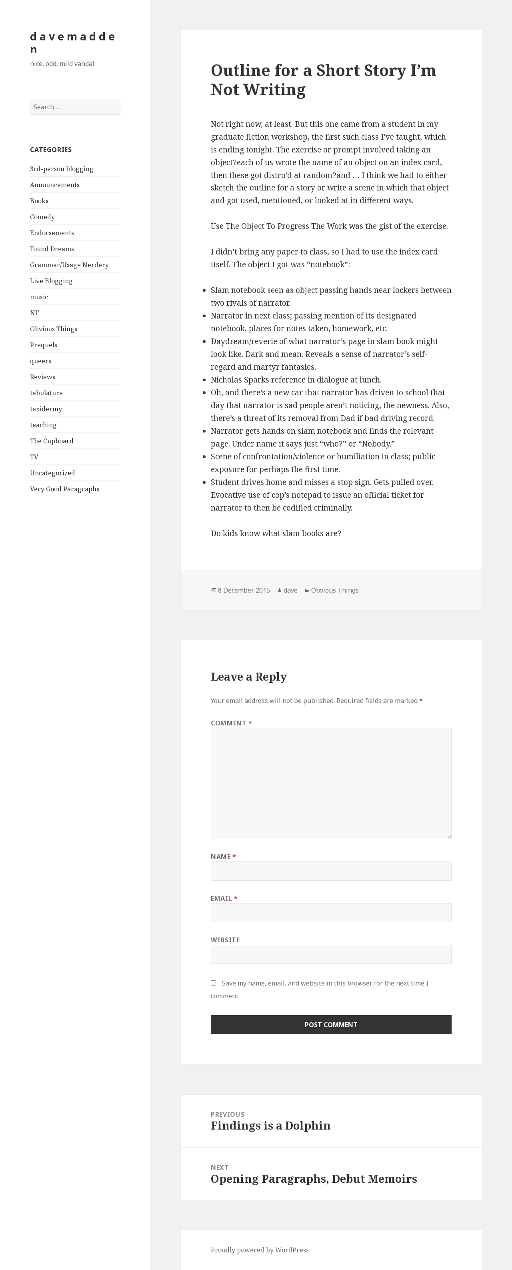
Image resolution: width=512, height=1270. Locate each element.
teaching (43, 425)
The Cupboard (52, 441)
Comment (231, 723)
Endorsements (52, 232)
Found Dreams (52, 248)
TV (34, 457)
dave (291, 590)
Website (225, 939)
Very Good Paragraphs (64, 489)
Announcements (55, 184)
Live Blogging (51, 280)
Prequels (43, 345)
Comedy (42, 216)
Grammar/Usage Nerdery (69, 264)
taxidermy (46, 409)
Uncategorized (52, 473)
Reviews (42, 377)
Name (223, 856)
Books (39, 200)
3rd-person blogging (62, 168)
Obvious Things (53, 329)
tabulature (46, 393)
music (39, 296)
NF (34, 312)
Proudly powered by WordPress (260, 1250)
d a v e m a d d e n (72, 42)
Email (224, 898)
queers (40, 361)
